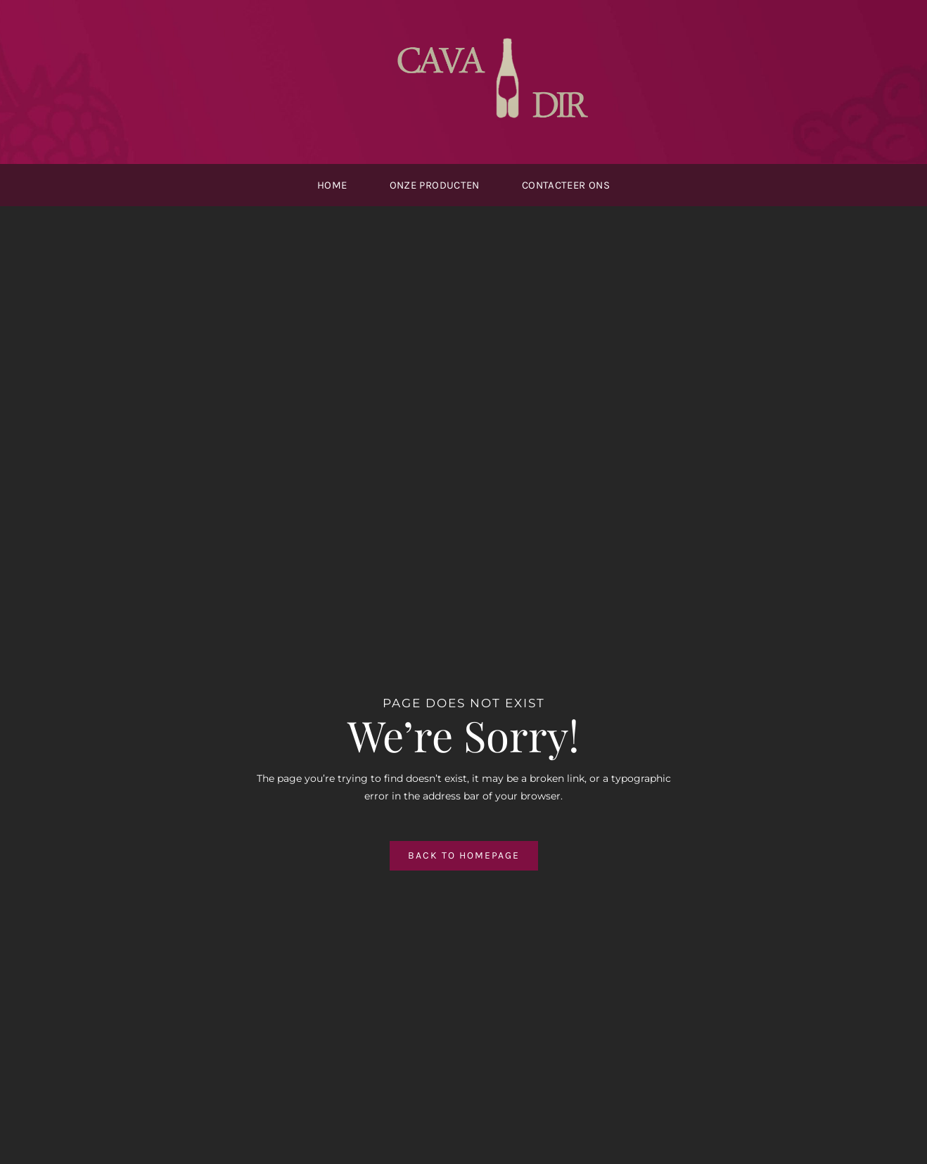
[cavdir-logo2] (498, 33)
